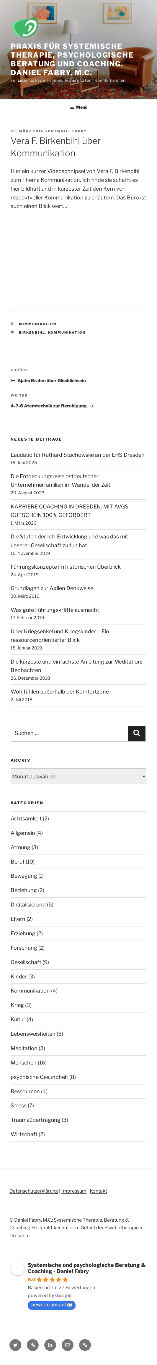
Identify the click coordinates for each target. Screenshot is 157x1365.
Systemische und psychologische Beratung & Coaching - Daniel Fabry (86, 1268)
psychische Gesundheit (39, 1077)
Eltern (18, 919)
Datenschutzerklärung (33, 1191)
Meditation (24, 1048)
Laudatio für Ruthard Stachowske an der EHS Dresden (78, 455)
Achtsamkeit (26, 818)
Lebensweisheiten (33, 1034)
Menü (78, 107)
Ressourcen (25, 1091)
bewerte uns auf (51, 1304)
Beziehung (24, 890)
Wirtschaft (24, 1134)
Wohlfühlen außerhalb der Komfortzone (60, 692)
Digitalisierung (28, 904)
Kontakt (98, 1191)
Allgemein (23, 833)
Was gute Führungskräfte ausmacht (55, 610)
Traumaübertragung (35, 1120)
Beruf (17, 862)
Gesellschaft (26, 962)
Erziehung (23, 933)
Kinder (19, 976)
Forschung (24, 948)
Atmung (20, 847)
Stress (19, 1105)
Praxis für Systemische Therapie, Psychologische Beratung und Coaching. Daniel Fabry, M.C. (72, 59)
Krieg (17, 1005)
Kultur (18, 1019)
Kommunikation (38, 324)
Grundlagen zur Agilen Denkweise (52, 588)
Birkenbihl (32, 332)
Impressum (73, 1191)
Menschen (24, 1063)
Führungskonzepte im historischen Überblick (66, 567)
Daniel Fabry (71, 131)
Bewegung (24, 876)
